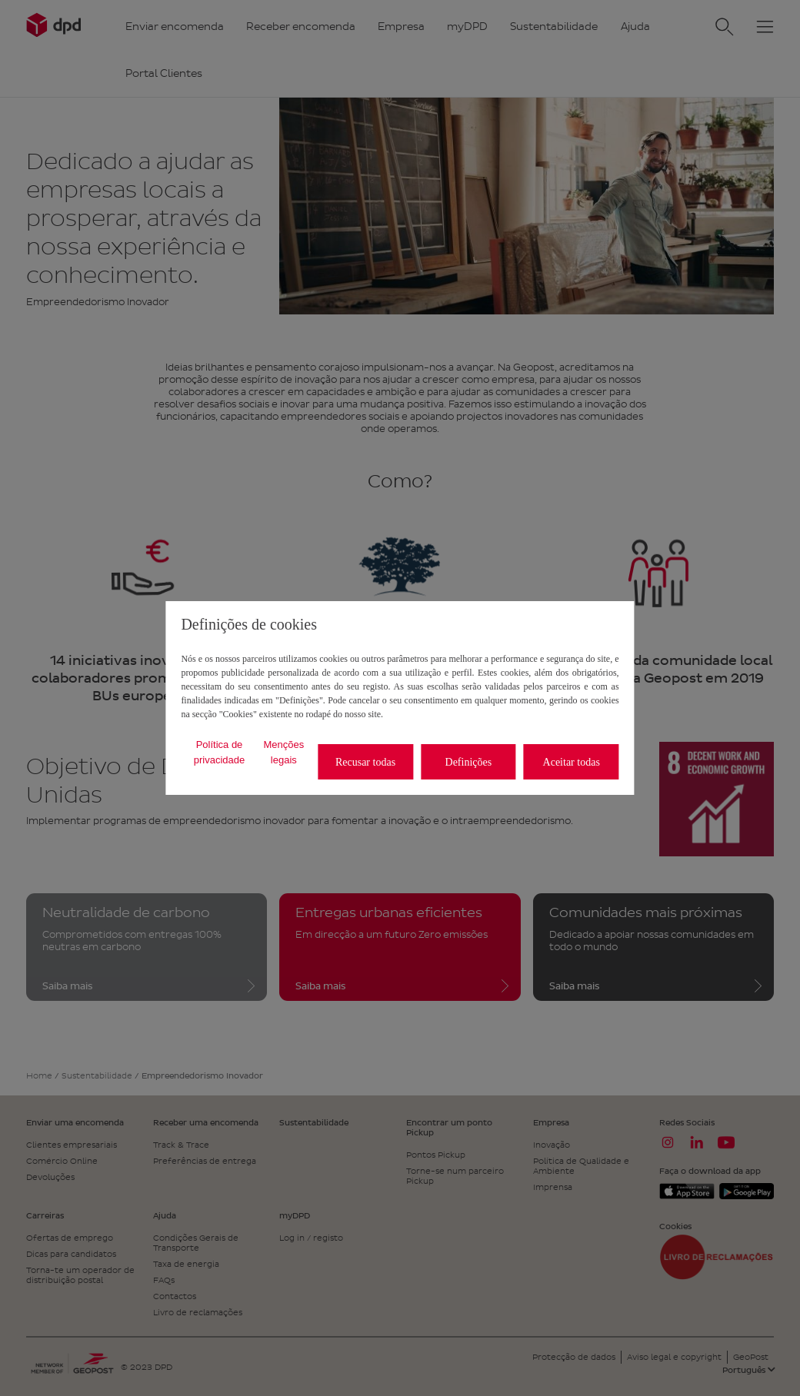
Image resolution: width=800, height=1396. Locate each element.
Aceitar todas (571, 762)
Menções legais (283, 752)
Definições (468, 762)
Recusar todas (365, 762)
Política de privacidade (219, 752)
